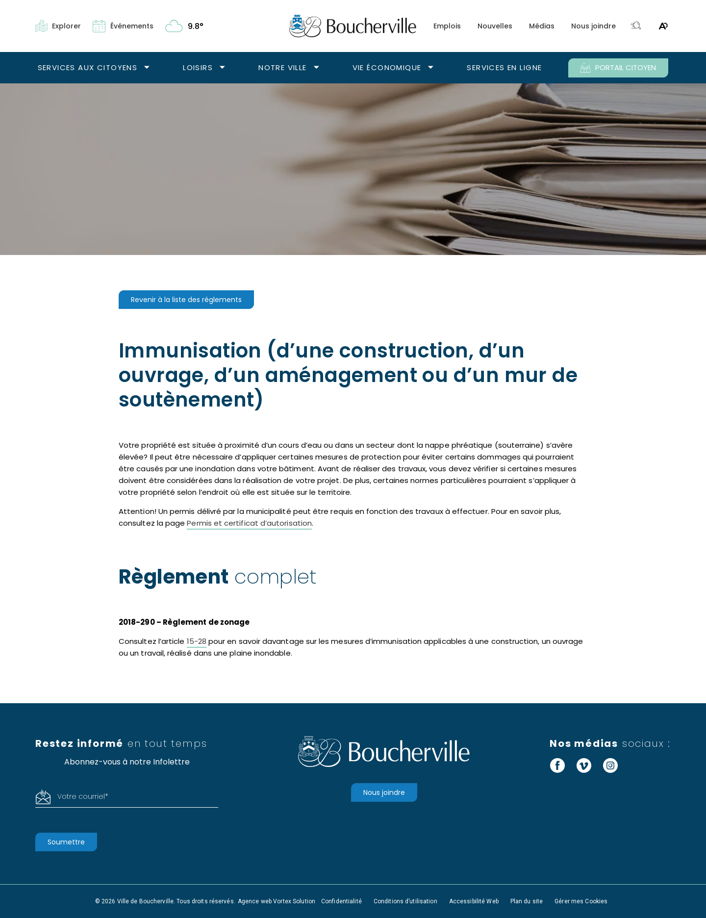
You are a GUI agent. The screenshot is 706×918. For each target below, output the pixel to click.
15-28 (196, 641)
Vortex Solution (294, 901)
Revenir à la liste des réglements (186, 300)
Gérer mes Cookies (581, 901)
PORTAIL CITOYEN (618, 67)
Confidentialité (341, 901)
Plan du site (526, 901)
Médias (542, 26)
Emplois (447, 26)
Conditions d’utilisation (405, 901)
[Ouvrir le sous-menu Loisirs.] (222, 68)
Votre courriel (82, 796)
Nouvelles (495, 26)
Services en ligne (504, 67)
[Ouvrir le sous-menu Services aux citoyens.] (146, 68)
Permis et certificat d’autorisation (249, 523)
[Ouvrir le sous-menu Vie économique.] (430, 68)
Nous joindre (593, 26)
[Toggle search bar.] (636, 26)
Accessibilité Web (474, 901)
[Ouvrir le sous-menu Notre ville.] (316, 68)
